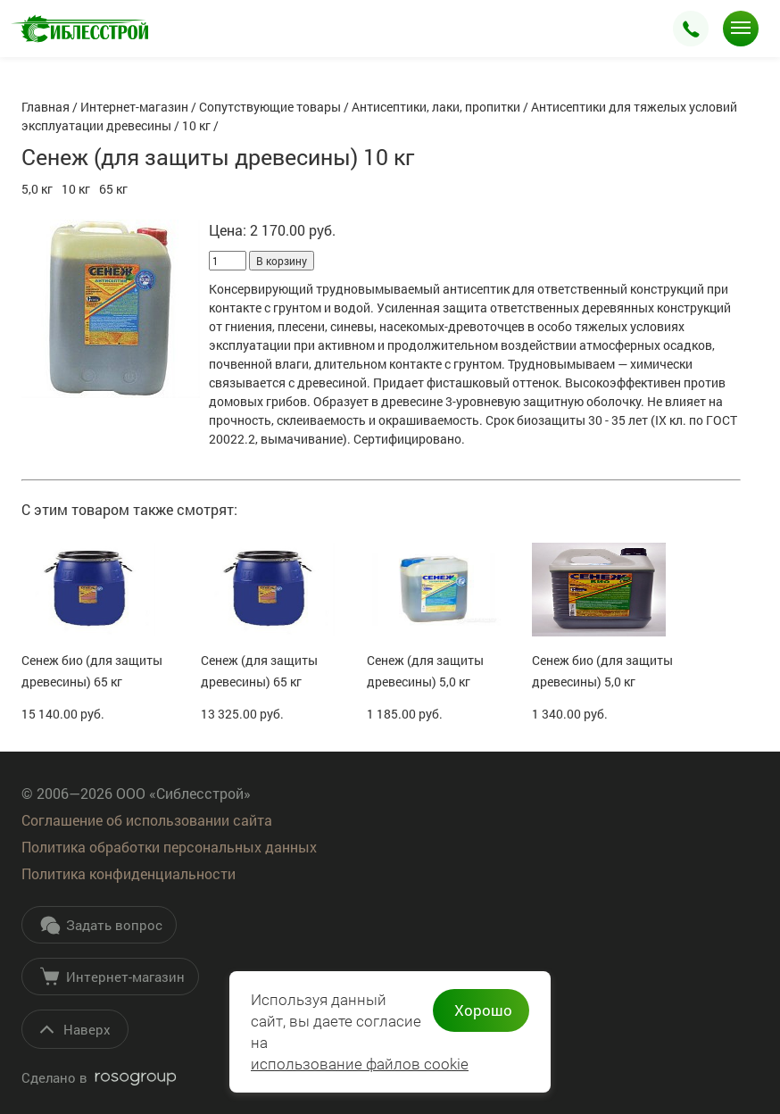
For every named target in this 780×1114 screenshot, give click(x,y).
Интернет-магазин (112, 976)
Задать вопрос (100, 924)
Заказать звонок (691, 28)
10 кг (76, 188)
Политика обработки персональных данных (169, 846)
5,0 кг (37, 188)
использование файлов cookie (360, 1064)
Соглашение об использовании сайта (146, 820)
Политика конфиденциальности (128, 873)
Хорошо (483, 1010)
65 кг (113, 188)
